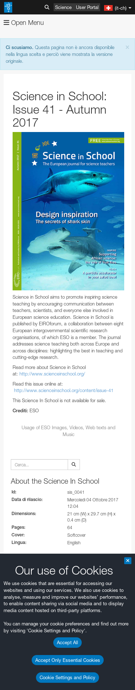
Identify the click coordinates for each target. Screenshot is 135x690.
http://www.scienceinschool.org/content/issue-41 (63, 390)
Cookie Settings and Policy (67, 677)
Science (63, 7)
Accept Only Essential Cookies (67, 660)
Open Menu (24, 22)
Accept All (67, 642)
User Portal (87, 7)
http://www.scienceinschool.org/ (52, 374)
